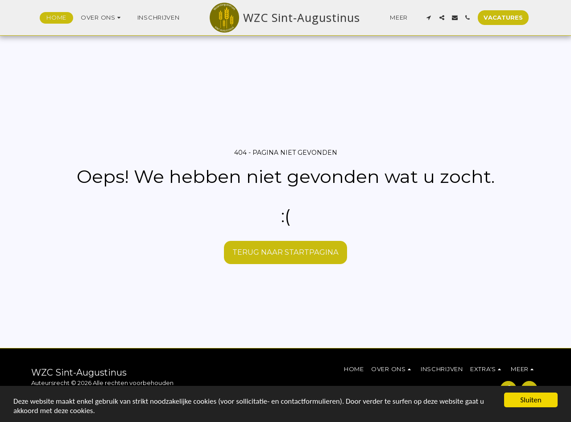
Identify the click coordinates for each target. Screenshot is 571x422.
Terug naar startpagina (285, 252)
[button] (102, 18)
